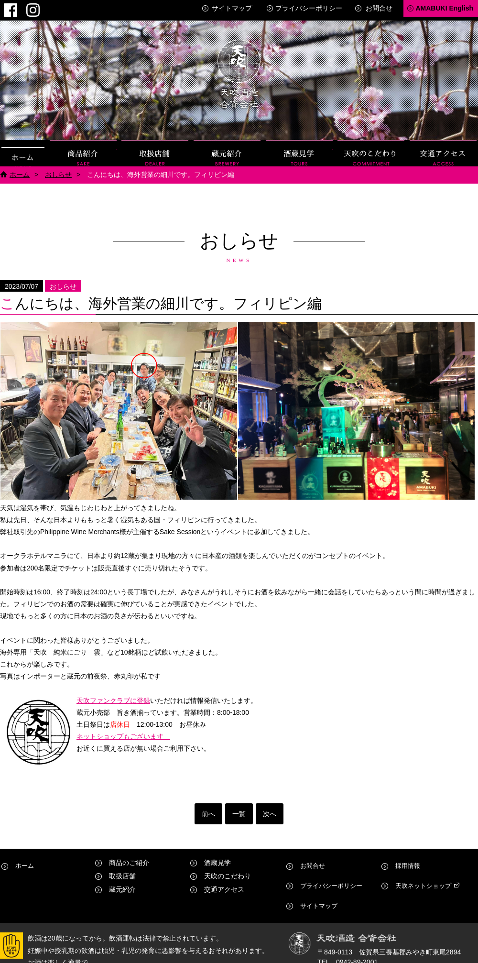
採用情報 (407, 859)
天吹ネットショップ (424, 872)
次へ (269, 810)
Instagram (23, 7)
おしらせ (58, 171)
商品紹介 (83, 149)
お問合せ (379, 8)
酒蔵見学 (299, 149)
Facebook (7, 7)
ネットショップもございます (123, 732)
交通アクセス (443, 149)
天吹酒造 (239, 72)
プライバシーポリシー (308, 8)
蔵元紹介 (227, 149)
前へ (208, 810)
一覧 (239, 810)
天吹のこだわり (370, 149)
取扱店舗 (154, 149)
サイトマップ (232, 8)
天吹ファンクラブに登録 (113, 696)
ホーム (22, 149)
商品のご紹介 (129, 859)
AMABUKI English (444, 8)
